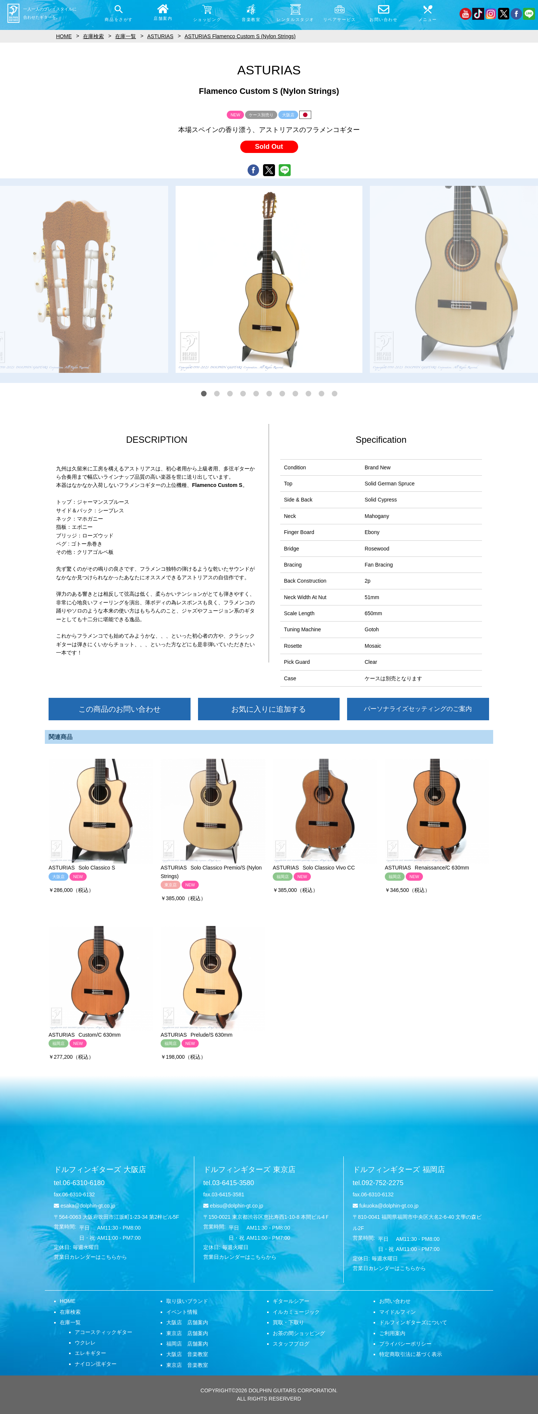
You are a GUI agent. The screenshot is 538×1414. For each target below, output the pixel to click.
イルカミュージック (296, 1312)
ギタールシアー (291, 1301)
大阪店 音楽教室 (187, 1354)
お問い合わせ (395, 1301)
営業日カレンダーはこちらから (90, 1257)
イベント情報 (182, 1312)
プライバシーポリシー (405, 1344)
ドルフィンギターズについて (413, 1322)
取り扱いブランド (187, 1301)
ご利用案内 (392, 1333)
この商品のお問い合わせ (119, 709)
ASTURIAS (160, 36)
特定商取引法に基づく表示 (410, 1354)
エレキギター (90, 1353)
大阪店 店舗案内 (187, 1322)
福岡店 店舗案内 (187, 1344)
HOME (67, 1301)
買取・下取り (288, 1322)
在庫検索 (70, 1312)
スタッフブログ (291, 1344)
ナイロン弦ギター (96, 1364)
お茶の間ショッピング (299, 1333)
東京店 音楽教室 (187, 1365)
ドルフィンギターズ (100, 1169)
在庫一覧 (70, 1322)
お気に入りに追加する (268, 709)
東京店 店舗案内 (187, 1333)
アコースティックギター (103, 1332)
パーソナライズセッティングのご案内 (418, 708)
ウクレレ (85, 1343)
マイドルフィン (397, 1312)
